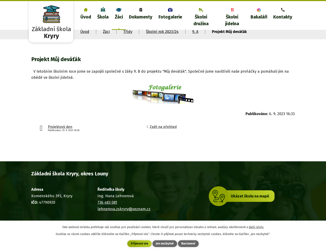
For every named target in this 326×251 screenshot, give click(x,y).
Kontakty (282, 17)
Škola (103, 17)
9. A (195, 31)
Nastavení (188, 244)
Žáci (119, 17)
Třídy (127, 31)
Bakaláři (259, 17)
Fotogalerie (170, 17)
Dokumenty (140, 17)
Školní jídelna (232, 20)
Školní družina (201, 20)
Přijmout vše (139, 244)
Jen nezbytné (165, 244)
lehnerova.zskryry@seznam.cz (123, 209)
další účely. (256, 227)
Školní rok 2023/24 (162, 31)
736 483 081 (107, 202)
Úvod (85, 17)
